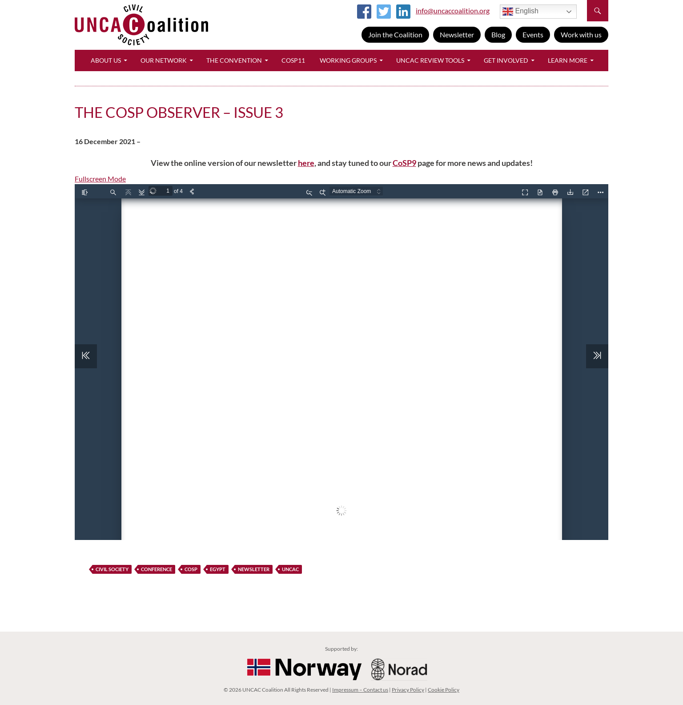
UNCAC (290, 569)
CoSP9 (404, 163)
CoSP (191, 569)
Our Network (164, 60)
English (520, 11)
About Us (106, 60)
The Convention (234, 60)
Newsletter (457, 34)
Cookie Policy (443, 689)
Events (532, 34)
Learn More (567, 60)
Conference (156, 569)
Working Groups (348, 60)
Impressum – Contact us (360, 689)
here (306, 163)
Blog (498, 34)
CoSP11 (293, 60)
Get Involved (506, 60)
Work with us (581, 34)
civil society (112, 569)
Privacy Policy (408, 689)
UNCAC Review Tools (430, 60)
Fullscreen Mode (100, 178)
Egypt (217, 569)
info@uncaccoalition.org (453, 10)
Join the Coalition (395, 34)
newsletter (253, 569)
